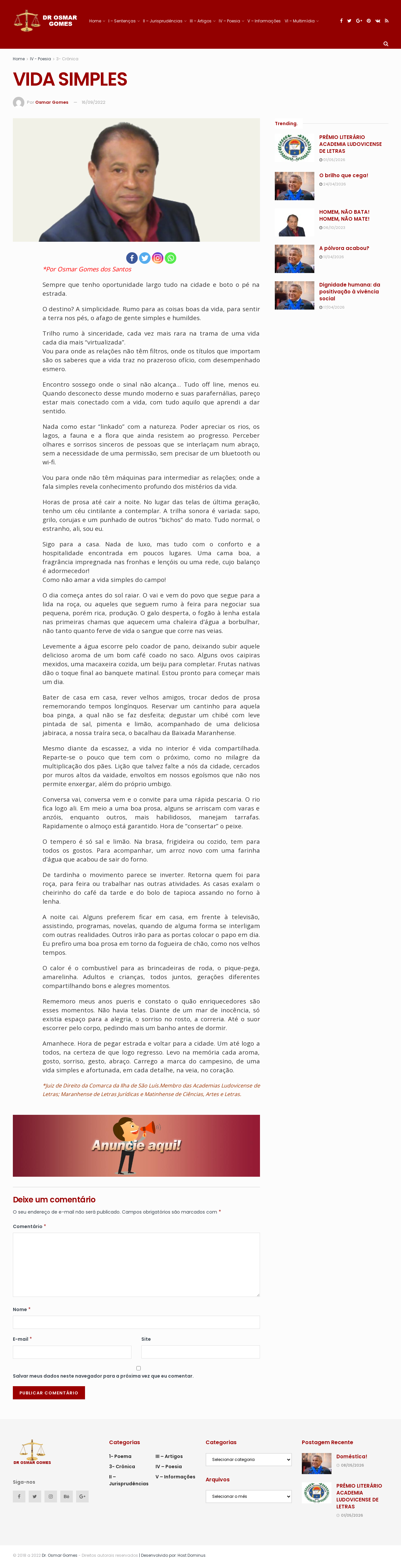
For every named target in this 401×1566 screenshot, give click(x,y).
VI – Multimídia (300, 21)
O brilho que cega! (343, 175)
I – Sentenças (122, 21)
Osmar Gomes (51, 102)
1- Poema (120, 1456)
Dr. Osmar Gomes (59, 1555)
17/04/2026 (332, 307)
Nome (22, 1309)
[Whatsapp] (170, 258)
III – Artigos (201, 21)
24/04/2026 (332, 184)
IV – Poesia (229, 21)
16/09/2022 (93, 102)
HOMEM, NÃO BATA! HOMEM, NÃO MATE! (344, 215)
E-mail (23, 1339)
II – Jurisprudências (163, 21)
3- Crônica (67, 59)
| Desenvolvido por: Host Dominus (172, 1555)
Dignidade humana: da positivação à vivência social (349, 291)
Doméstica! (351, 1456)
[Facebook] (132, 258)
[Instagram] (157, 258)
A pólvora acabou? (344, 248)
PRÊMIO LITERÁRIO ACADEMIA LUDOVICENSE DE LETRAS (350, 144)
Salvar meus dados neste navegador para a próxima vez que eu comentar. (103, 1376)
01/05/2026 (332, 159)
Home (95, 21)
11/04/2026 (331, 257)
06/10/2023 (332, 227)
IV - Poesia (40, 59)
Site (146, 1339)
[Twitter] (145, 258)
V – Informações (264, 21)
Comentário (30, 1226)
